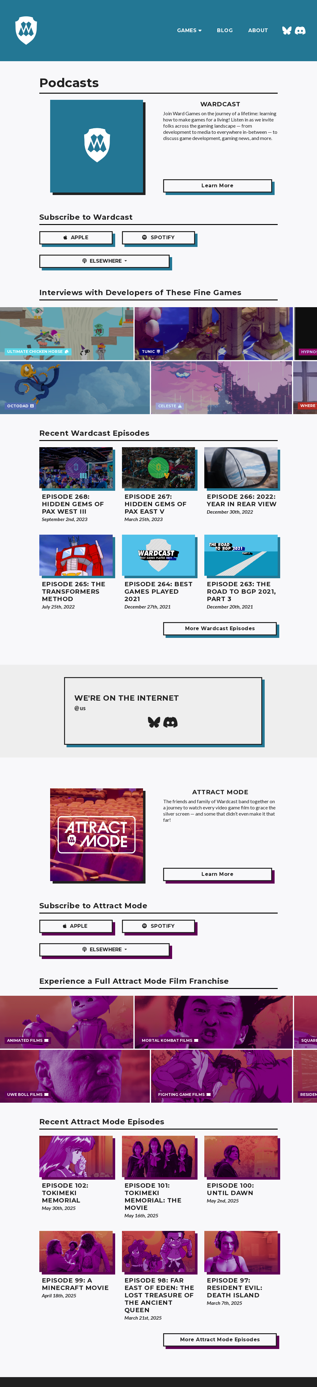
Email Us (102, 1362)
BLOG (225, 30)
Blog (27, 1362)
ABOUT (258, 30)
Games (29, 1352)
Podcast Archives (40, 1371)
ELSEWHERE (239, 237)
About (99, 1352)
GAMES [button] (189, 30)
